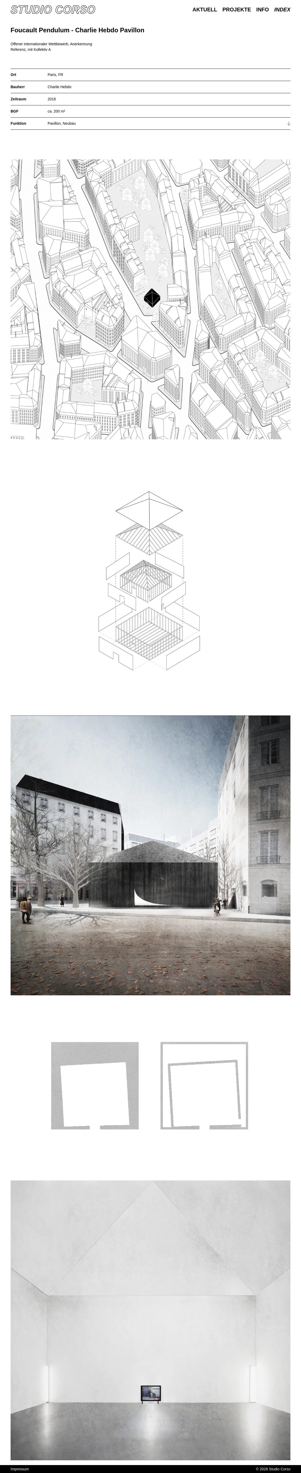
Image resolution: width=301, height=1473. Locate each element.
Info (262, 9)
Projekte (236, 9)
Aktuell (204, 9)
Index (282, 9)
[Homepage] (53, 9)
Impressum (20, 1469)
